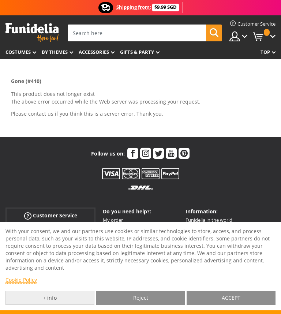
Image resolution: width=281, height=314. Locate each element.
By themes (55, 52)
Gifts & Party (137, 52)
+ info (50, 297)
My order (113, 220)
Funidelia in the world (209, 220)
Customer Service (50, 216)
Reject (140, 297)
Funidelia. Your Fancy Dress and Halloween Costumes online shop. (32, 32)
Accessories (94, 52)
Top (265, 52)
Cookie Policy (21, 279)
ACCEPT (231, 297)
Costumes (18, 52)
